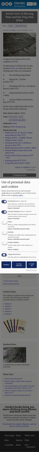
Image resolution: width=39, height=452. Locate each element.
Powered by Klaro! (31, 270)
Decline (6, 265)
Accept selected (19, 265)
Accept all (31, 265)
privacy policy (18, 195)
